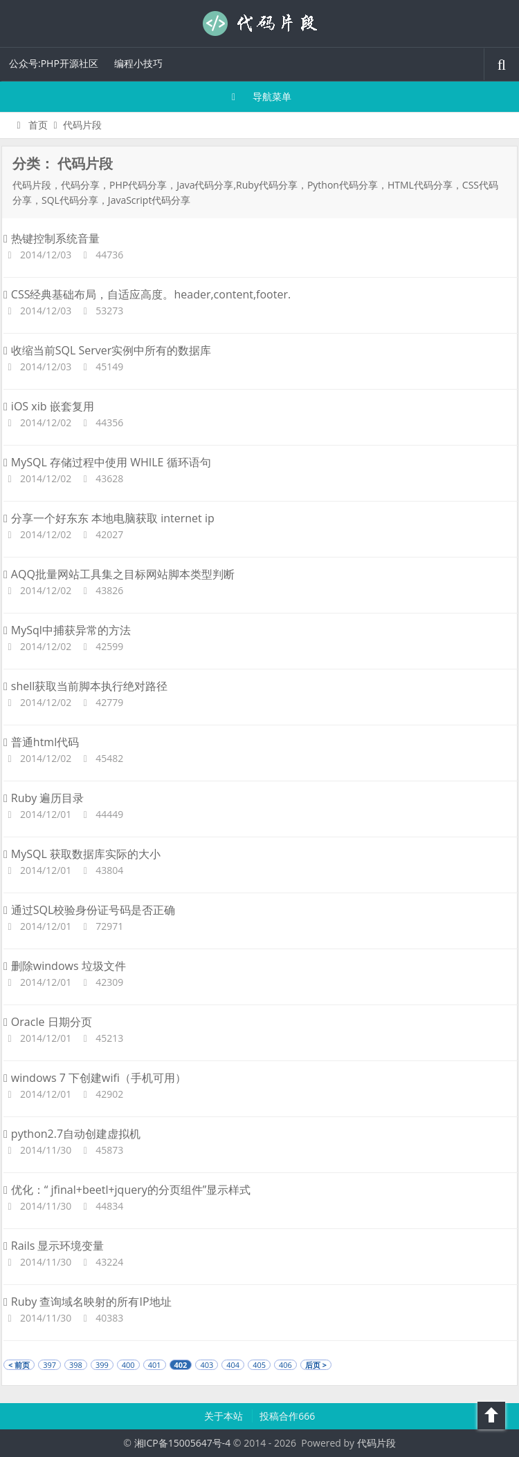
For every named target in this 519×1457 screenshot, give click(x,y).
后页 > (316, 1365)
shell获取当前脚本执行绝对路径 (85, 686)
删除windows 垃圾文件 (64, 965)
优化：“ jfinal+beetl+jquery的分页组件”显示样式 (127, 1189)
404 (232, 1365)
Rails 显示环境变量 (53, 1245)
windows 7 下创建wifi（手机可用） (94, 1077)
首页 (30, 124)
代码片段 (259, 23)
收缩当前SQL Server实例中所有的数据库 (107, 350)
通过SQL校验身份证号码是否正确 (89, 909)
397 (49, 1365)
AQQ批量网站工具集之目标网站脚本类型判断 (119, 574)
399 (102, 1365)
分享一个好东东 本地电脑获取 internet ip (109, 518)
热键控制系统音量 (51, 238)
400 (128, 1365)
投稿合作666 (287, 1415)
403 (206, 1365)
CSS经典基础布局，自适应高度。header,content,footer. (147, 294)
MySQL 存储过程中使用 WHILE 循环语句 (107, 462)
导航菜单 (260, 96)
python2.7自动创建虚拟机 (71, 1133)
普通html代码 (41, 742)
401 (154, 1365)
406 (285, 1365)
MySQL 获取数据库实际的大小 (82, 853)
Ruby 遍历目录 (43, 798)
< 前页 (19, 1365)
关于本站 (225, 1415)
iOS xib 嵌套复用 (48, 406)
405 (259, 1365)
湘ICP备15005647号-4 (182, 1442)
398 (75, 1365)
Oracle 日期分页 (47, 1021)
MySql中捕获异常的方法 (67, 630)
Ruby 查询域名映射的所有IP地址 (87, 1301)
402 (181, 1365)
